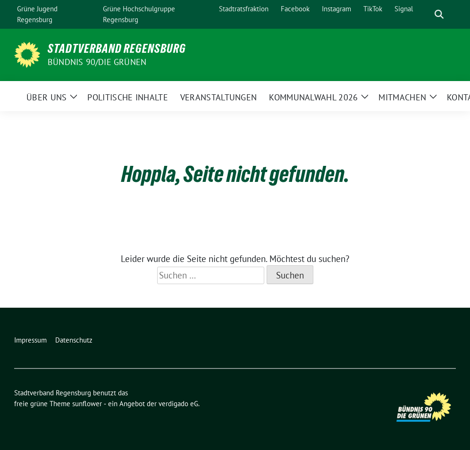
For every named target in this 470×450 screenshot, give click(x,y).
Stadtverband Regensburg (117, 48)
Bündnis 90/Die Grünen (97, 62)
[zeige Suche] (439, 14)
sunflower (87, 403)
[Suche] (425, 14)
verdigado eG (178, 403)
